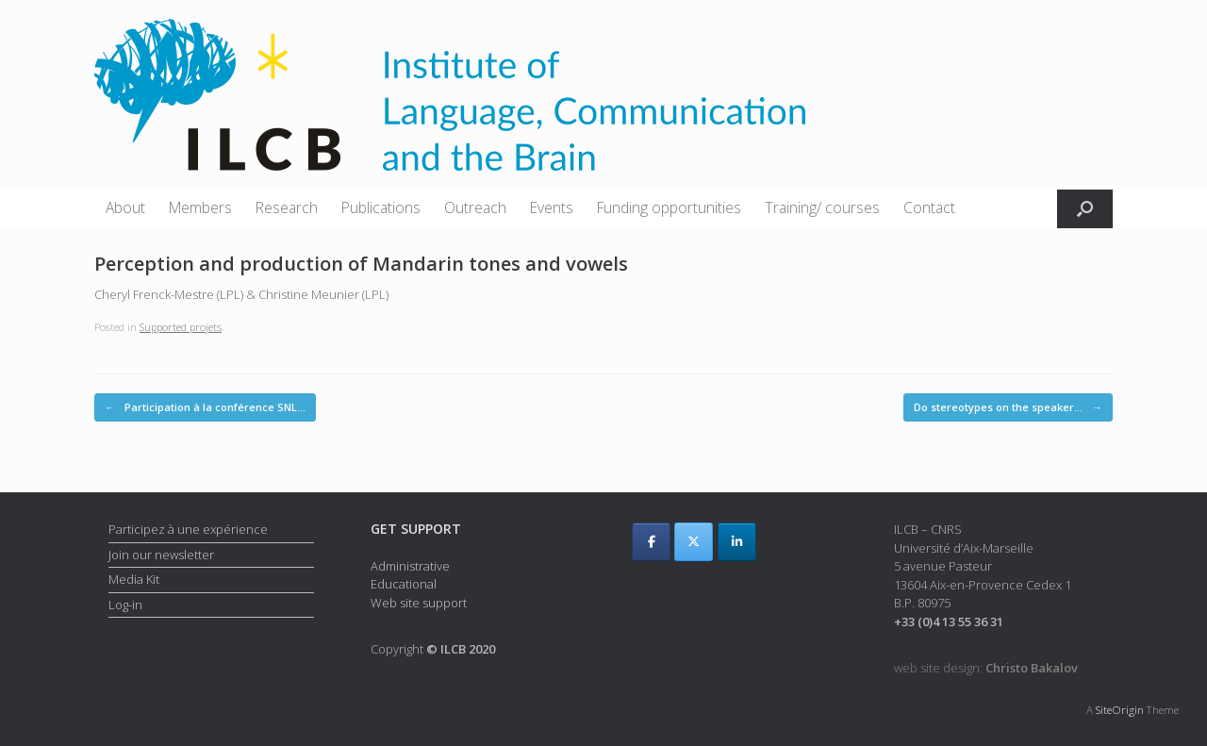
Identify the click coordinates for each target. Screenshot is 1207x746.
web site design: (986, 667)
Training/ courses (822, 207)
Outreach (475, 207)
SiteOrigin (1120, 710)
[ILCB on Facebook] (651, 541)
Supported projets (181, 327)
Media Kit (133, 579)
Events (551, 207)
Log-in (125, 604)
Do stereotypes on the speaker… (1008, 408)
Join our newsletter (161, 554)
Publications (381, 207)
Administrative (410, 565)
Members (200, 207)
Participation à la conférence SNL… (205, 408)
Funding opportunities (669, 207)
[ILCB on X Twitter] (693, 541)
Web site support (419, 602)
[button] (1085, 209)
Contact (929, 207)
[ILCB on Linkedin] (737, 541)
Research (287, 207)
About (125, 207)
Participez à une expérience (188, 529)
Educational (404, 583)
